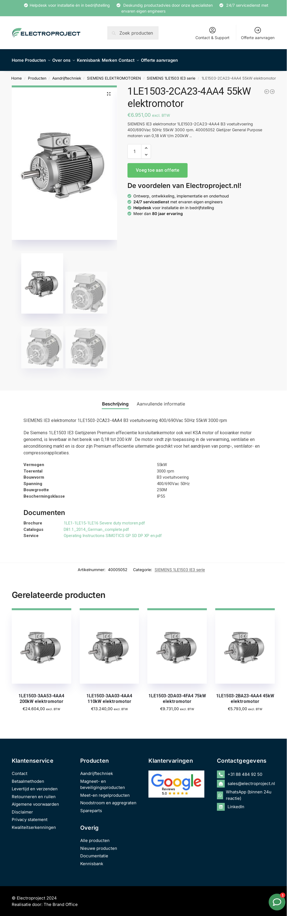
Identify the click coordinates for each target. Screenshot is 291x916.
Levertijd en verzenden (35, 785)
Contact (19, 770)
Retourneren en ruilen (34, 793)
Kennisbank (91, 860)
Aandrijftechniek (66, 75)
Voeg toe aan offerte (157, 167)
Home (16, 75)
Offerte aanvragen (258, 33)
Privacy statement (30, 816)
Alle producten (95, 837)
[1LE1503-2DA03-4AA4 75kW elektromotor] (272, 88)
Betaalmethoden (28, 778)
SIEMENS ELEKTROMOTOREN (114, 75)
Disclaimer (22, 808)
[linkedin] (246, 804)
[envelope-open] (246, 780)
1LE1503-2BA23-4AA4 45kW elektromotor (245, 695)
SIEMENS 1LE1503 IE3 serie (171, 75)
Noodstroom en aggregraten (108, 799)
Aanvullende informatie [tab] (161, 401)
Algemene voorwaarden (35, 801)
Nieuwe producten (98, 845)
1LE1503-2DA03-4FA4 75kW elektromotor (177, 695)
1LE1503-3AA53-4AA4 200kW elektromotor (41, 695)
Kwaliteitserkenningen (34, 824)
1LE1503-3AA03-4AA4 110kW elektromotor (109, 695)
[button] (108, 90)
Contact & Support (212, 33)
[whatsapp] (246, 792)
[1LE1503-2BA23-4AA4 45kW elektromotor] (266, 88)
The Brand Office (61, 901)
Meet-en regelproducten (105, 792)
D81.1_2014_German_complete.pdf (96, 526)
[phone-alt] (246, 771)
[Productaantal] (134, 148)
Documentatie (94, 852)
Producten (37, 75)
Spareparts (91, 807)
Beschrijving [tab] (115, 401)
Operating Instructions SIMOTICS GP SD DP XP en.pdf (113, 532)
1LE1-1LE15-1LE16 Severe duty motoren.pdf (104, 520)
